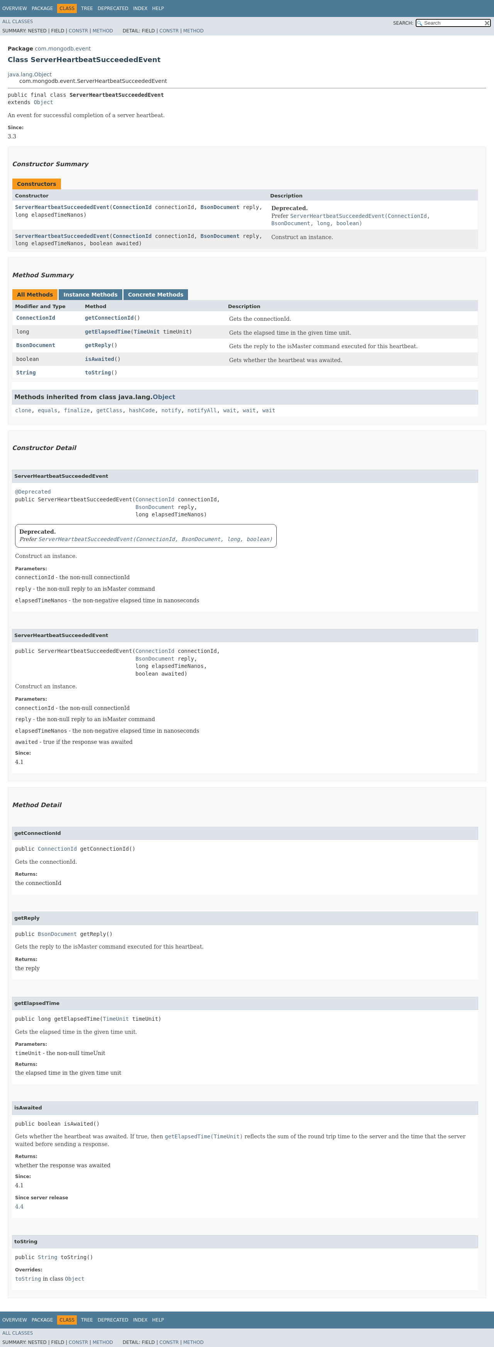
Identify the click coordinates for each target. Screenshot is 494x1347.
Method (103, 31)
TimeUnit (147, 332)
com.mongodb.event (63, 49)
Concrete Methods (156, 295)
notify (171, 410)
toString (98, 372)
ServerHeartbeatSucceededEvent (62, 207)
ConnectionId (132, 207)
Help (158, 8)
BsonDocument (219, 207)
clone (23, 410)
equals (48, 410)
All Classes (17, 21)
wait (230, 410)
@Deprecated (33, 492)
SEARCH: (403, 23)
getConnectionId (109, 318)
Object (43, 102)
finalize (77, 410)
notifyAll (202, 410)
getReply (98, 345)
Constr (78, 31)
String (26, 372)
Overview (14, 8)
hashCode (142, 410)
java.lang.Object (30, 74)
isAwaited (99, 359)
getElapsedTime (107, 332)
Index (140, 8)
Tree (87, 8)
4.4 (19, 1207)
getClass (109, 410)
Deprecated (113, 8)
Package (42, 8)
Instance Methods (90, 295)
